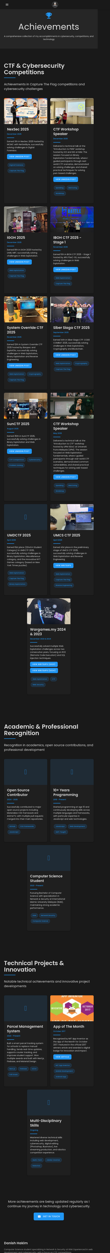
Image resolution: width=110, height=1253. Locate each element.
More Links (11, 1237)
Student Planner (14, 1200)
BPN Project (12, 1205)
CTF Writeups (13, 1223)
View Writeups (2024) (47, 616)
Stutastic (10, 1195)
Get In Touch (55, 1139)
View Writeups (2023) (47, 610)
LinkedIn (10, 1232)
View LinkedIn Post (20, 150)
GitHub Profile (13, 1228)
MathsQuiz (11, 1209)
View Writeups (69, 516)
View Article (68, 993)
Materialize (100, 1250)
